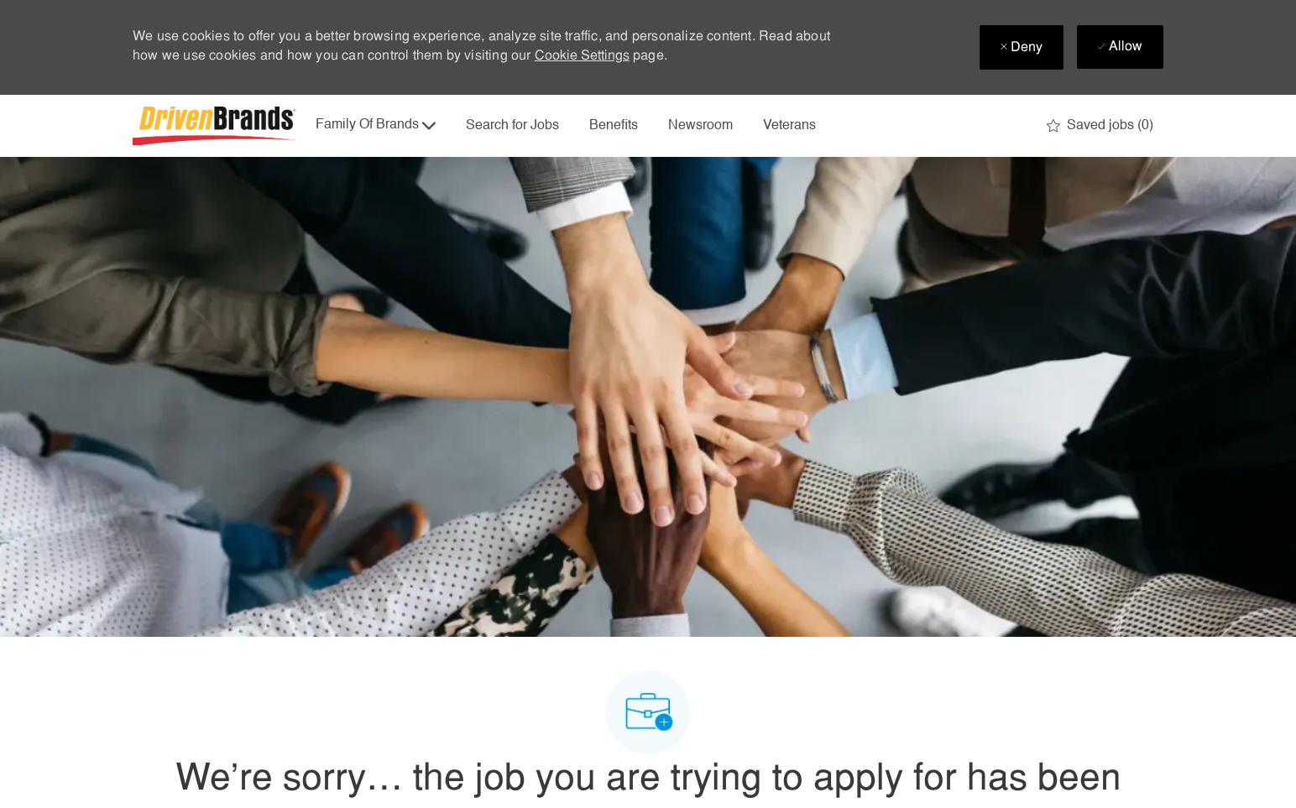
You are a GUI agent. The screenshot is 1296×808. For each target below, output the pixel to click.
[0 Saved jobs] (1100, 126)
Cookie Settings (582, 56)
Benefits (613, 126)
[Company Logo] (216, 126)
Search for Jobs (512, 126)
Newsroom (700, 126)
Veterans (789, 126)
